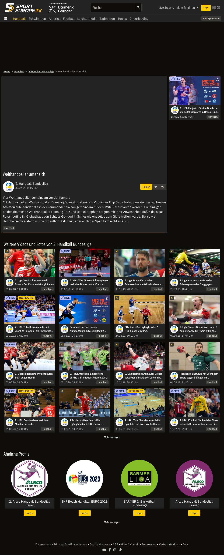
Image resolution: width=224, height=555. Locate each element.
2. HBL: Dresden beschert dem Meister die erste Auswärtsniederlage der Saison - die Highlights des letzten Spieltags (34, 422)
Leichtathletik (87, 19)
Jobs (186, 544)
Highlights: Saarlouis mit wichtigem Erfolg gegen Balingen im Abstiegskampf (199, 376)
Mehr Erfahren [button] (186, 7)
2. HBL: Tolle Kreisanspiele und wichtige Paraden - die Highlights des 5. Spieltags (33, 329)
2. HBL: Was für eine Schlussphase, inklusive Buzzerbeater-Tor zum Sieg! (89, 282)
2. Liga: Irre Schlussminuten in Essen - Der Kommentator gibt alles (34, 282)
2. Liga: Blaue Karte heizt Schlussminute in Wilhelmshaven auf (143, 282)
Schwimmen (37, 19)
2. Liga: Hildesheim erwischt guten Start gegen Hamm (34, 375)
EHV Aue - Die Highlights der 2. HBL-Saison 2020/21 (142, 329)
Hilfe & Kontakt (130, 544)
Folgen (146, 186)
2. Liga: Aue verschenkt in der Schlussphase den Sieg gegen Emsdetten (196, 282)
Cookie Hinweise (100, 544)
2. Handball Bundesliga (41, 71)
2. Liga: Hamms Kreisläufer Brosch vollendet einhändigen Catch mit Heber (144, 376)
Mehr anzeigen (112, 437)
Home (7, 71)
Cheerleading (139, 19)
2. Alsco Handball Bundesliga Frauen (29, 503)
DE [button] (216, 7)
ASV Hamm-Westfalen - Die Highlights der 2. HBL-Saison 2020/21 (85, 422)
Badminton (107, 19)
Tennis (122, 19)
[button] (155, 187)
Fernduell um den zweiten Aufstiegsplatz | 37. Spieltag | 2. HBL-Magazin (87, 329)
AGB (116, 544)
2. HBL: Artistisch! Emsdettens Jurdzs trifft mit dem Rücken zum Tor (88, 376)
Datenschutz (43, 544)
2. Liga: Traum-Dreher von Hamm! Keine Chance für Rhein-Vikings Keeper (198, 329)
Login (206, 8)
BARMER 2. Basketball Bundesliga (139, 503)
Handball (19, 19)
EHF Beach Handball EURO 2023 (84, 501)
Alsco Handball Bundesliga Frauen (194, 503)
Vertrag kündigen (170, 544)
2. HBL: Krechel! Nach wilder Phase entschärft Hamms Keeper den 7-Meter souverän (199, 422)
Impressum (149, 544)
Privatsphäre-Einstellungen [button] (71, 544)
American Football (61, 19)
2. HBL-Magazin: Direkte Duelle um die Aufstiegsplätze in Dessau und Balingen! (199, 110)
